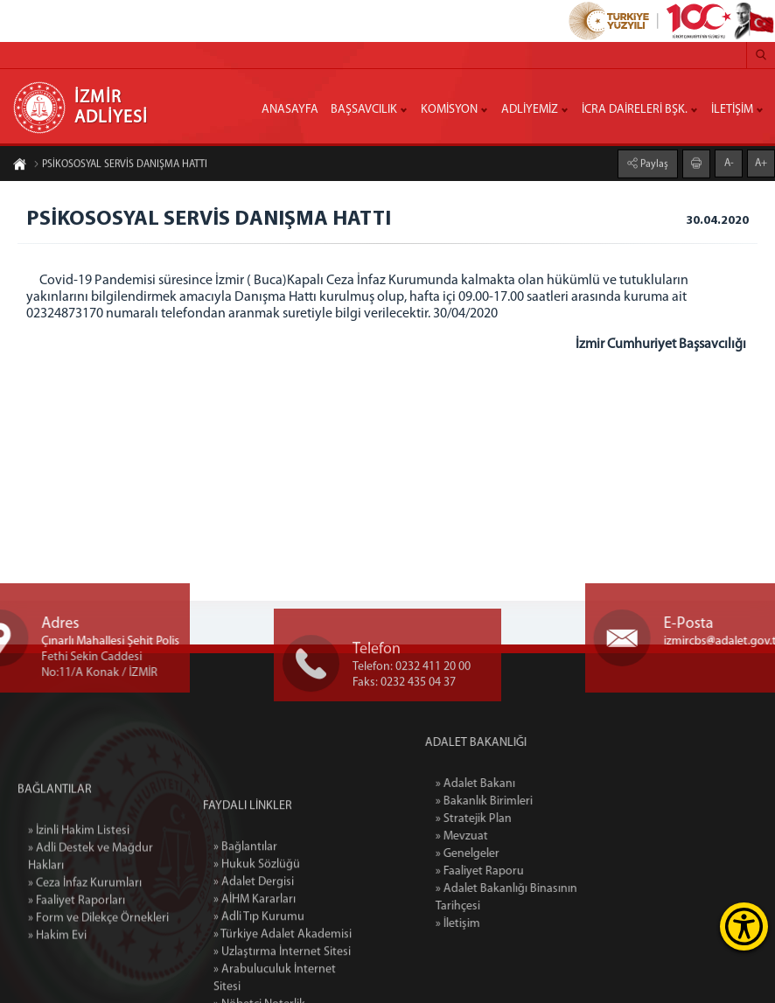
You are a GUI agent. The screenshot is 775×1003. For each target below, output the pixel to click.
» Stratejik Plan (509, 818)
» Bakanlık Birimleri (519, 801)
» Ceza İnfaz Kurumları (85, 928)
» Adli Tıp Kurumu (258, 977)
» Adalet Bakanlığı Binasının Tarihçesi (541, 897)
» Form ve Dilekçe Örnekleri (98, 963)
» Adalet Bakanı (510, 784)
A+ (761, 162)
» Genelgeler (502, 853)
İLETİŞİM (732, 109)
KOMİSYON (449, 109)
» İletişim (493, 923)
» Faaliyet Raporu (515, 871)
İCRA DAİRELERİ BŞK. (635, 109)
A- (729, 162)
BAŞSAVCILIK (364, 109)
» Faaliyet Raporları (76, 945)
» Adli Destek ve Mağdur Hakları (90, 902)
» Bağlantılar (245, 907)
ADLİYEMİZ (529, 109)
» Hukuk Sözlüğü (256, 924)
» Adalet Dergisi (253, 942)
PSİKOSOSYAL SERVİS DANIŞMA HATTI (120, 165)
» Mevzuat (497, 836)
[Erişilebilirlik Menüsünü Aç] (744, 926)
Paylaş (653, 163)
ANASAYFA (290, 109)
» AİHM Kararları (254, 959)
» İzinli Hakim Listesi (78, 875)
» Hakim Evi (57, 980)
